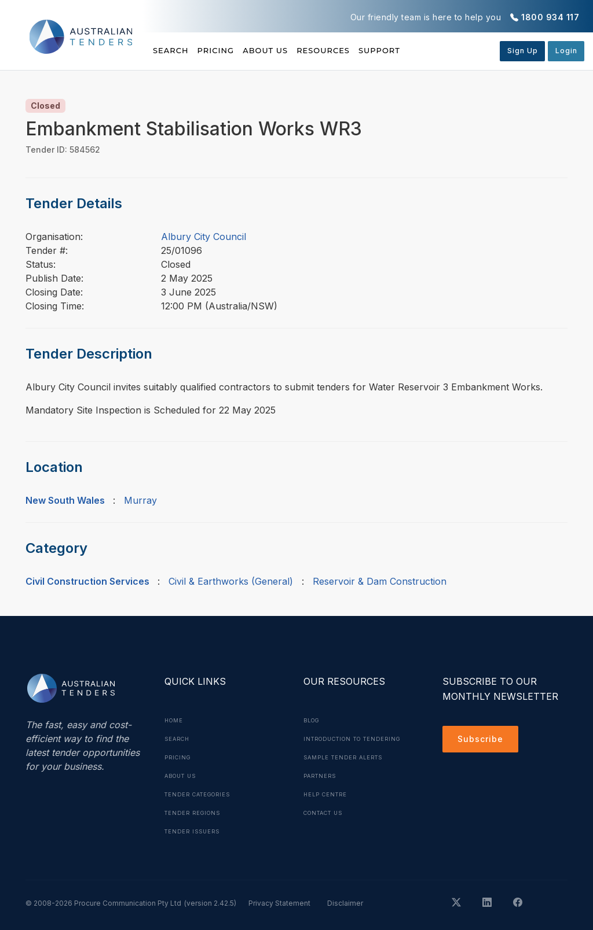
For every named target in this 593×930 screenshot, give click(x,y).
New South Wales (65, 500)
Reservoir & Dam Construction (379, 581)
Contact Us (326, 831)
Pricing (231, 50)
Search (172, 50)
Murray (140, 500)
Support (442, 50)
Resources (370, 50)
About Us (297, 50)
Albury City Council (203, 236)
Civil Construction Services (87, 581)
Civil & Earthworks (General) (231, 581)
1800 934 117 (550, 17)
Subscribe (483, 741)
